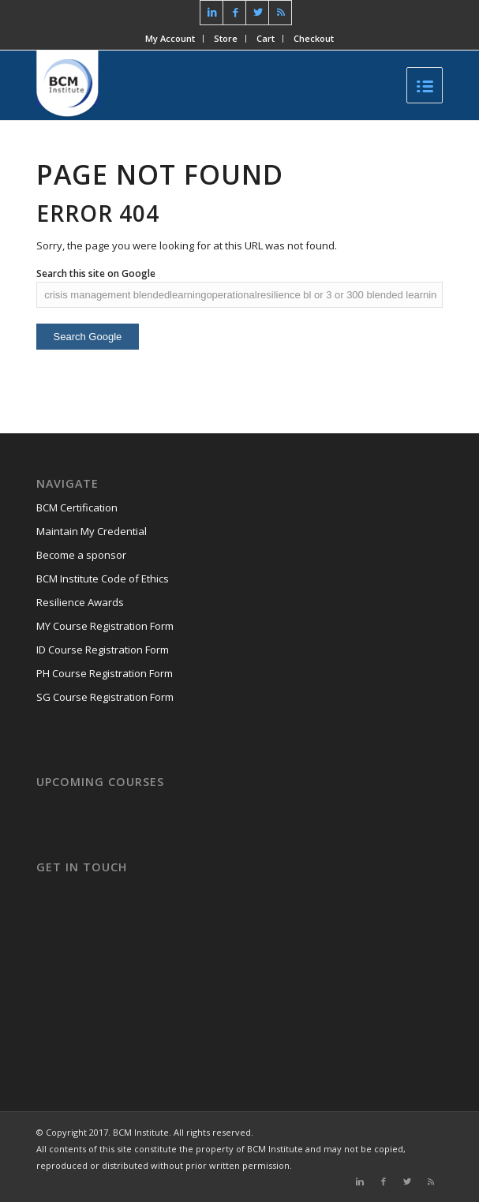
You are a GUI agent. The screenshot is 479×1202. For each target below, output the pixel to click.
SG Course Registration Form (105, 697)
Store (226, 39)
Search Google (88, 337)
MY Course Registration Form (105, 626)
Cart (265, 39)
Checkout (314, 39)
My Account (170, 39)
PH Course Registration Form (104, 673)
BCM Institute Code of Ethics (102, 578)
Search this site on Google (95, 273)
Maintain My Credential (91, 531)
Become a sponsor (81, 555)
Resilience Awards (80, 602)
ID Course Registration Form (102, 649)
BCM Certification (77, 507)
